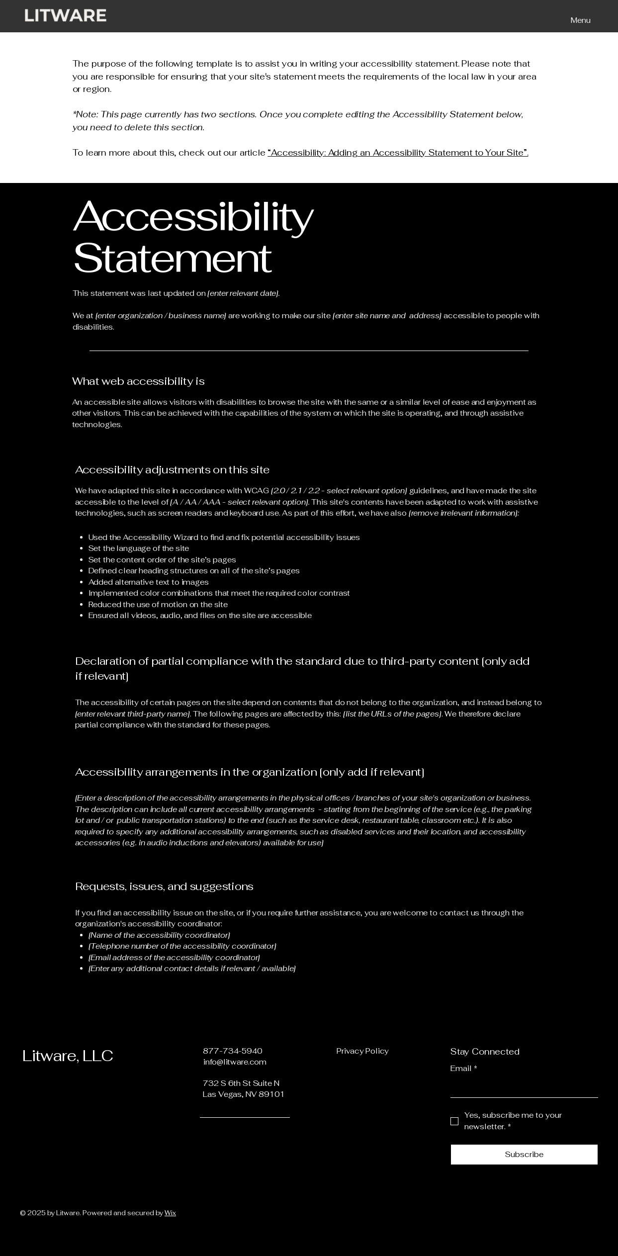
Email (463, 1069)
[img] (65, 22)
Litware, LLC (67, 1056)
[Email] (521, 1088)
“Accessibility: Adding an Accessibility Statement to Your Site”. (397, 152)
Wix (170, 1213)
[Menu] (578, 20)
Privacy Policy (363, 1051)
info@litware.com (234, 1062)
